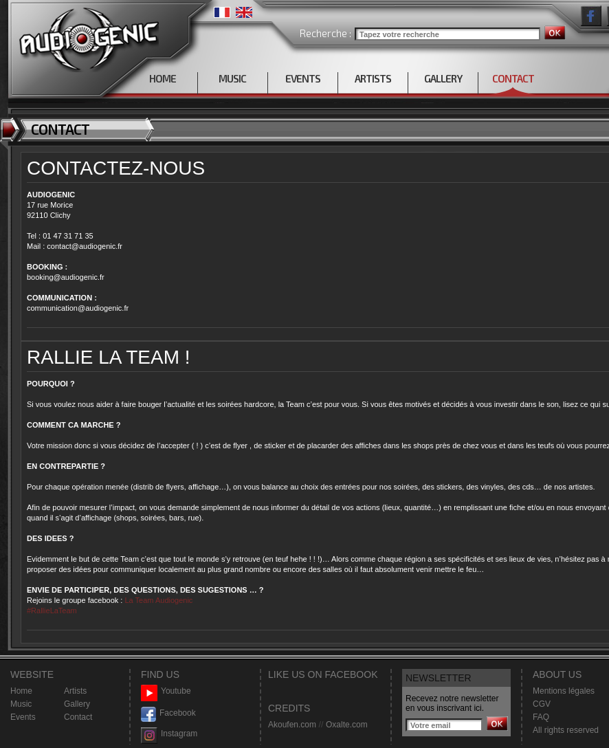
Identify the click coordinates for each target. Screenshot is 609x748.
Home (21, 691)
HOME (162, 78)
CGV (542, 704)
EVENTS (302, 78)
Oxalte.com (347, 724)
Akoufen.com (292, 724)
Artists (75, 691)
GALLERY (443, 78)
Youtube (166, 691)
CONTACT (513, 78)
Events (23, 717)
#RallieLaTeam (52, 610)
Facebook (168, 713)
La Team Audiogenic (157, 600)
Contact (78, 717)
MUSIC (232, 78)
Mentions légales (564, 691)
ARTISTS (373, 78)
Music (21, 704)
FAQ (541, 717)
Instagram (169, 733)
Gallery (77, 704)
